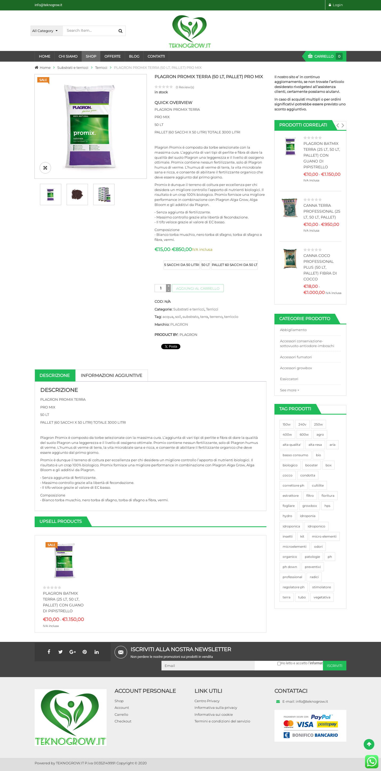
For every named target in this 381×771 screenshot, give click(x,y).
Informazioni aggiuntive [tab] (111, 375)
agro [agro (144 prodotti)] (320, 434)
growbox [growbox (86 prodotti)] (309, 506)
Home (45, 67)
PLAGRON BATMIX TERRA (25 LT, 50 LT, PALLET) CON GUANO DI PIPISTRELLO (321, 155)
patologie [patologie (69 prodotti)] (312, 557)
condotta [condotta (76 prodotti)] (307, 475)
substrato (190, 317)
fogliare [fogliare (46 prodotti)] (289, 506)
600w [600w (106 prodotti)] (304, 434)
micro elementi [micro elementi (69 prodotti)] (324, 536)
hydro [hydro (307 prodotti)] (287, 516)
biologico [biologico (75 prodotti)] (290, 465)
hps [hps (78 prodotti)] (327, 506)
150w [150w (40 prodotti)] (287, 424)
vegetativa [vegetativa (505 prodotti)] (322, 597)
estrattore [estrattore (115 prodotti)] (291, 496)
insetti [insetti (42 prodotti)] (288, 536)
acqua (168, 317)
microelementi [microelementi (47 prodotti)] (294, 547)
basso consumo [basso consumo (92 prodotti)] (295, 455)
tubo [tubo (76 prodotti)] (302, 597)
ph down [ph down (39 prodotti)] (290, 567)
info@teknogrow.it (48, 5)
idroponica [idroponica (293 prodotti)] (291, 526)
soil (178, 317)
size (158, 260)
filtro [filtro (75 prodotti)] (310, 496)
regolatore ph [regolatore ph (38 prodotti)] (294, 587)
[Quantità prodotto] (161, 288)
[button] (337, 125)
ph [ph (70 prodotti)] (330, 557)
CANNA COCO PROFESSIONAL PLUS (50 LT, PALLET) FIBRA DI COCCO (320, 267)
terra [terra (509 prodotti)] (286, 597)
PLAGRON (179, 324)
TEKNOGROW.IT (70, 763)
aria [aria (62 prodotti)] (332, 445)
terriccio (231, 317)
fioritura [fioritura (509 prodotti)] (328, 496)
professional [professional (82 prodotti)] (292, 577)
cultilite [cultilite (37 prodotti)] (318, 485)
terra (204, 317)
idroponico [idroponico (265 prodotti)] (316, 526)
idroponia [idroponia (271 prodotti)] (307, 516)
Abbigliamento (293, 330)
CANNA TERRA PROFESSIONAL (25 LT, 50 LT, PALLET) (321, 211)
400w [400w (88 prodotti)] (287, 434)
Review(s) (185, 87)
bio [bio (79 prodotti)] (318, 455)
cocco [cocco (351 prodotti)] (288, 475)
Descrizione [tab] (54, 375)
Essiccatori (289, 379)
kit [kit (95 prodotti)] (302, 536)
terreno (216, 317)
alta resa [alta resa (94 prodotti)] (315, 445)
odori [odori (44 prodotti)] (318, 547)
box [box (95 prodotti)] (328, 465)
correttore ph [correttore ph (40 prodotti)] (293, 485)
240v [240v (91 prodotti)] (302, 424)
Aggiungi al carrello (198, 288)
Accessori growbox (296, 368)
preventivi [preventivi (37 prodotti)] (313, 567)
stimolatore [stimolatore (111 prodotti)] (321, 587)
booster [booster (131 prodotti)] (311, 465)
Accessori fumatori (296, 357)
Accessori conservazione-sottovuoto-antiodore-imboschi (307, 343)
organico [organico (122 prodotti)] (290, 557)
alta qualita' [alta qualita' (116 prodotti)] (292, 445)
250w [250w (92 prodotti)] (318, 424)
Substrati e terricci (72, 67)
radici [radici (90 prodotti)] (314, 577)
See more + (289, 390)
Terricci (101, 67)
